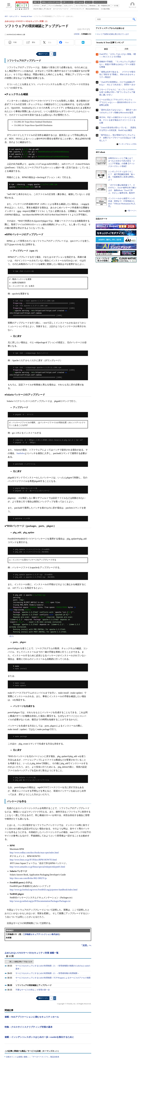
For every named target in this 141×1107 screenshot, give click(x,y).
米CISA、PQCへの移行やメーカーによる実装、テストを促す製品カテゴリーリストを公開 (117, 120)
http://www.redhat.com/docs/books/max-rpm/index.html (34, 852)
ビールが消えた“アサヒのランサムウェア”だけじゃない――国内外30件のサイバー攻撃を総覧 (117, 102)
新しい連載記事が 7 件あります (21, 962)
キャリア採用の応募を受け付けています (113, 34)
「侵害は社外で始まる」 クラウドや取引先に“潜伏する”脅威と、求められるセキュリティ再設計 (117, 74)
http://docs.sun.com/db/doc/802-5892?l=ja (28, 878)
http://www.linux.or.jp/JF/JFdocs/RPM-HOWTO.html (33, 860)
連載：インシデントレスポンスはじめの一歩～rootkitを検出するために (39, 1037)
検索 (134, 19)
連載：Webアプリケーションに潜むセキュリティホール (32, 1017)
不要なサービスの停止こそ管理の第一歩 (33, 990)
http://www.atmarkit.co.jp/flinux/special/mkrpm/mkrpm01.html (37, 867)
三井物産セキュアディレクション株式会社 (41, 934)
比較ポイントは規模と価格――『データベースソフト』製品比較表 (32, 1057)
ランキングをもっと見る (128, 144)
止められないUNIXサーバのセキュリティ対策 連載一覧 (32, 953)
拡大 (11, 636)
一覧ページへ (132, 211)
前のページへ (43, 54)
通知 (33, 42)
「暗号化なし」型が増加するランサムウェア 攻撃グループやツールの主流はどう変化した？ (117, 137)
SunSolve (20, 453)
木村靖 (77, 34)
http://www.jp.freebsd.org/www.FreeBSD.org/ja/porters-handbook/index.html (44, 889)
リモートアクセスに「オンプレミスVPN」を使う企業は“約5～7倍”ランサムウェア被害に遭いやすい (117, 92)
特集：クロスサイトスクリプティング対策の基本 (28, 1027)
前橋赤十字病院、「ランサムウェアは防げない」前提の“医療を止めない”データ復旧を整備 (117, 64)
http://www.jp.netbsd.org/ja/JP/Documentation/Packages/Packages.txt (40, 901)
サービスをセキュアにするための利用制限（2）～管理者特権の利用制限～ (47, 973)
